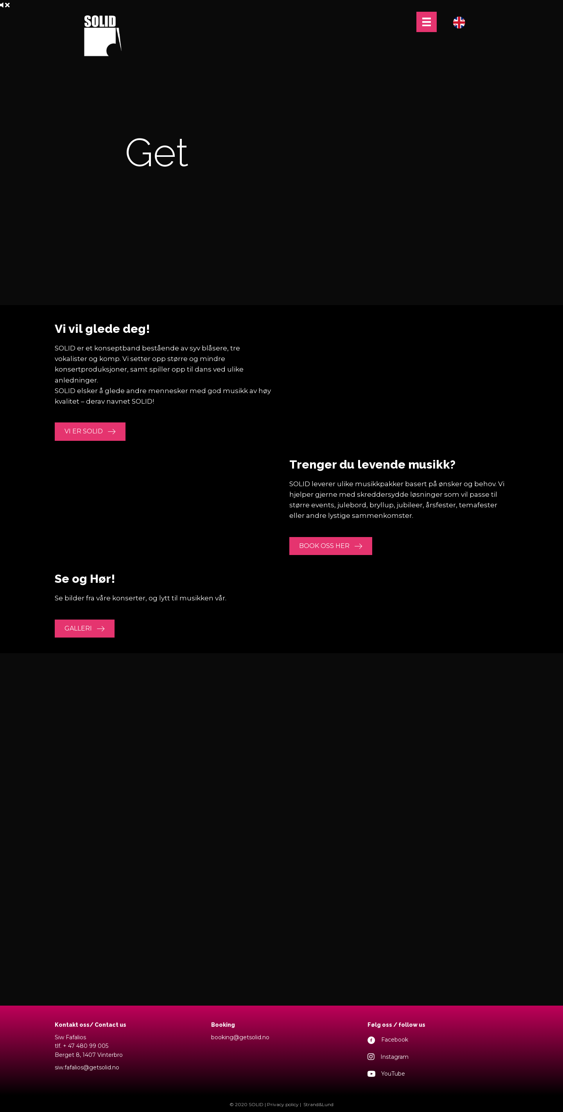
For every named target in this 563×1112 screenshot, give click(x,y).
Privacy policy (283, 1104)
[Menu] (426, 22)
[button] (90, 431)
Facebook (394, 1039)
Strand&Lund (318, 1104)
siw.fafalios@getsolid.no (87, 1067)
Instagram (394, 1056)
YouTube (393, 1073)
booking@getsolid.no (240, 1037)
